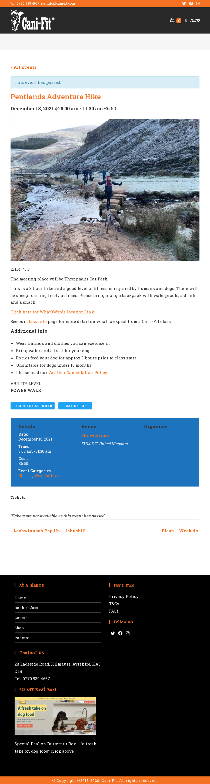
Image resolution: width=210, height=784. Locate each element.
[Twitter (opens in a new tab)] (184, 3)
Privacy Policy (124, 596)
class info (36, 321)
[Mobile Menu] (190, 20)
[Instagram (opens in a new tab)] (197, 3)
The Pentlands (95, 435)
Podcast (22, 637)
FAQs (114, 611)
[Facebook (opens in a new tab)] (191, 3)
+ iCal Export (75, 406)
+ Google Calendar (32, 406)
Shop (19, 627)
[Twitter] (113, 633)
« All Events (23, 67)
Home (20, 597)
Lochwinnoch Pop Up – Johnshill (48, 530)
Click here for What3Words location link (52, 312)
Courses (22, 617)
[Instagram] (127, 633)
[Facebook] (120, 633)
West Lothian (47, 475)
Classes (25, 475)
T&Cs (114, 603)
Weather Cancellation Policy (77, 372)
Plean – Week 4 (180, 530)
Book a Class (26, 607)
